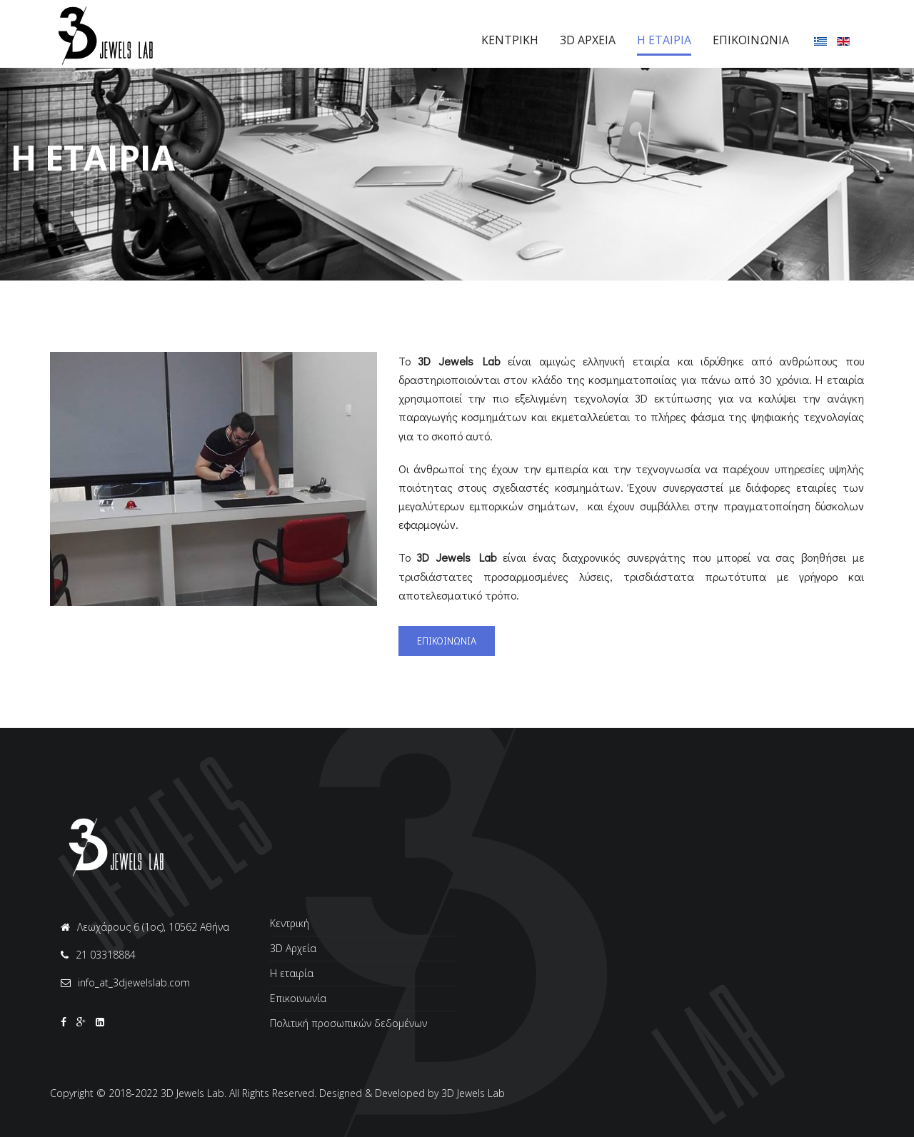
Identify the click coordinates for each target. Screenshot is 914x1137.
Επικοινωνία (298, 998)
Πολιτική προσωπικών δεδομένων (348, 1023)
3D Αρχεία (293, 948)
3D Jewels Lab (473, 1093)
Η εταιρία (291, 973)
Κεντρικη (509, 40)
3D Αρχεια (588, 40)
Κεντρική (289, 924)
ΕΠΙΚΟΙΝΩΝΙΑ (446, 640)
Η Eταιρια (664, 40)
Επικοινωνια (751, 40)
